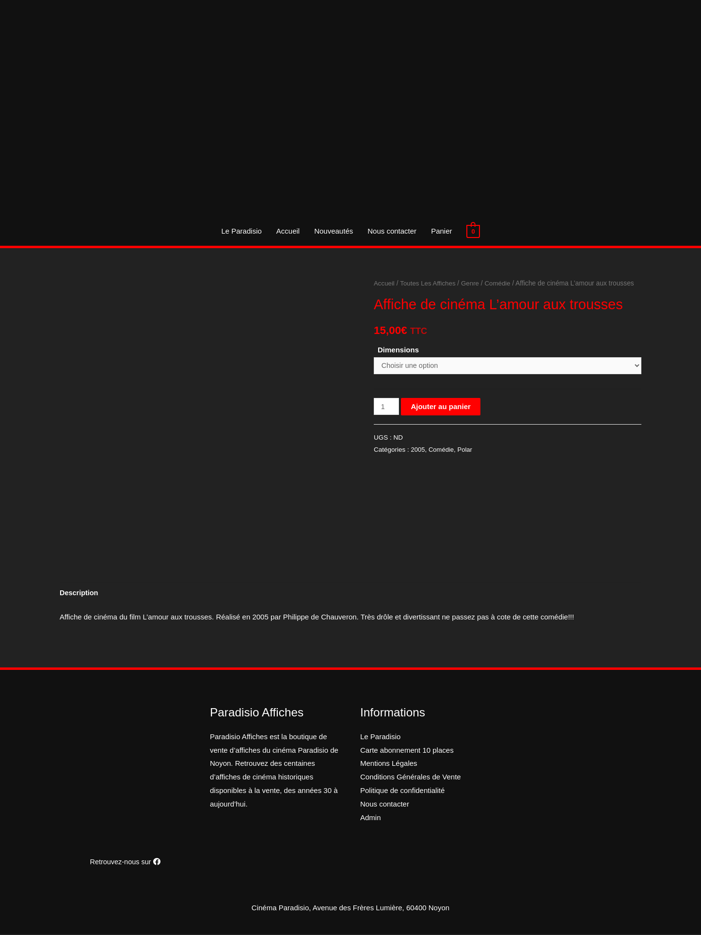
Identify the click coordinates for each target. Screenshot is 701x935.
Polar (467, 450)
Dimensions (398, 350)
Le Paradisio (241, 231)
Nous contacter (391, 231)
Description (80, 593)
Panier (441, 231)
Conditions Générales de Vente (410, 778)
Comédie (501, 283)
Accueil (288, 231)
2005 (418, 450)
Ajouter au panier (441, 407)
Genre (473, 283)
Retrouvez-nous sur (125, 862)
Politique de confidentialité (402, 791)
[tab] (80, 593)
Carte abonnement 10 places (407, 750)
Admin (370, 818)
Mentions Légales (388, 764)
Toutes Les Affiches (430, 283)
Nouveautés (333, 231)
